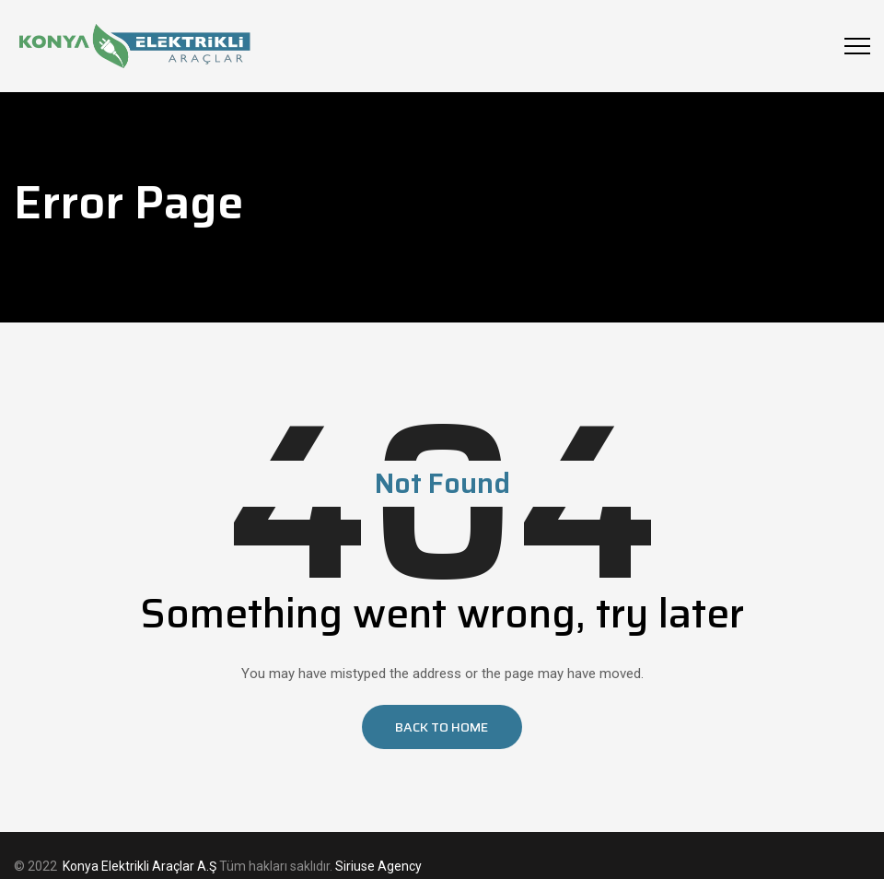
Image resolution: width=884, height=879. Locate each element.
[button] (442, 727)
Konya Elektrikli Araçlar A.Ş (139, 866)
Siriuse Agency (378, 866)
